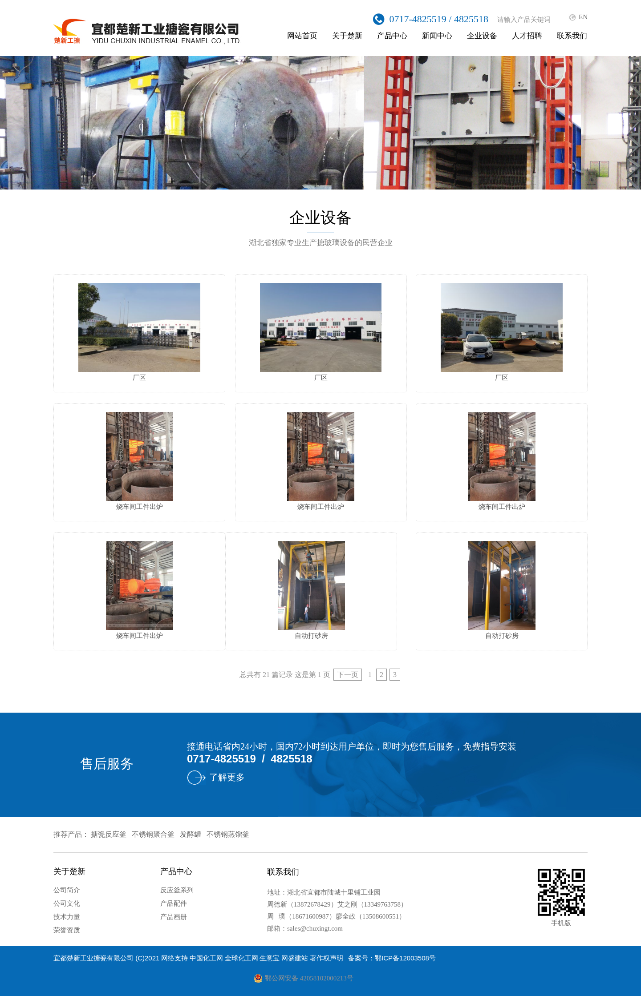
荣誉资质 (66, 930)
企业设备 (482, 36)
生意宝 (270, 958)
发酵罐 (190, 834)
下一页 (347, 674)
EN (583, 16)
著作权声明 (326, 958)
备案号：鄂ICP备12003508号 (392, 958)
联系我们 (572, 36)
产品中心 (392, 36)
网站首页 (302, 36)
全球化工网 (241, 958)
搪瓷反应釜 (108, 834)
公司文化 (66, 903)
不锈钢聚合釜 (153, 834)
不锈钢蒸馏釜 (228, 834)
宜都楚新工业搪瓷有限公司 (93, 958)
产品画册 (173, 916)
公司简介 (66, 890)
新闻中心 (437, 36)
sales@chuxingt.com (315, 928)
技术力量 (66, 916)
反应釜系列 (177, 890)
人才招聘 (527, 36)
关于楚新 (347, 36)
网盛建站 (294, 958)
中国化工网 (206, 958)
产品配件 (173, 903)
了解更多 (227, 777)
